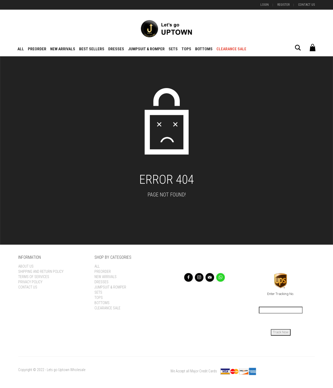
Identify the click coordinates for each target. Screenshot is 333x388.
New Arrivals (62, 49)
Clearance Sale (231, 49)
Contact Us (306, 5)
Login (264, 5)
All (20, 49)
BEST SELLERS (91, 49)
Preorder (37, 49)
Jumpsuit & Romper (146, 49)
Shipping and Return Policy (40, 271)
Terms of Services (33, 277)
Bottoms (204, 49)
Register (283, 5)
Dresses (116, 49)
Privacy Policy (30, 282)
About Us (26, 266)
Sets (173, 49)
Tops (186, 49)
